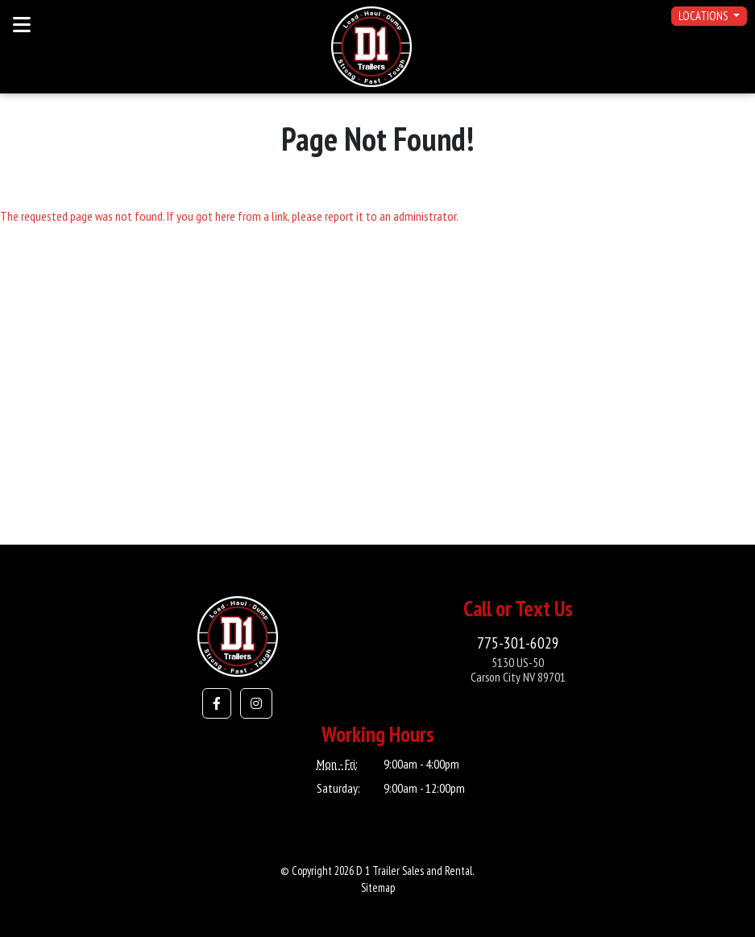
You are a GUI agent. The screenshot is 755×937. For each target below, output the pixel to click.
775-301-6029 (518, 642)
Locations (704, 15)
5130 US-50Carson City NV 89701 (518, 670)
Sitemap (378, 887)
